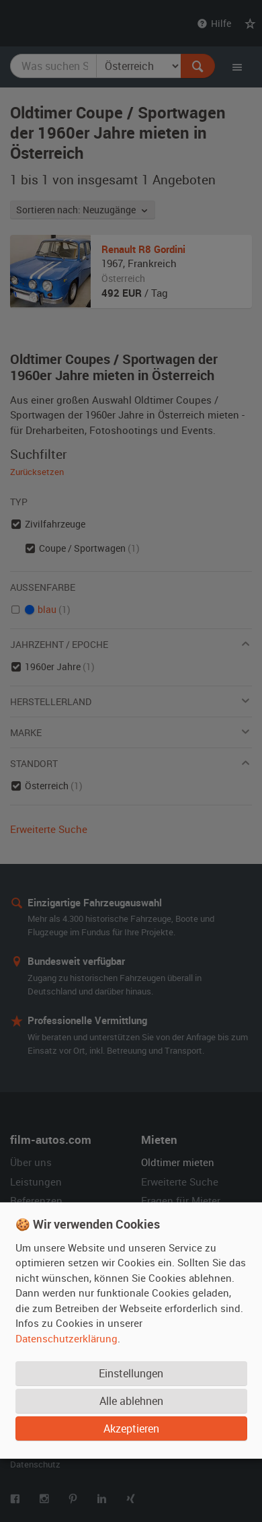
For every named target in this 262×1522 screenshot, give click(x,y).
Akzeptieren (131, 1427)
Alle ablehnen (131, 1400)
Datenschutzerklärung (66, 1337)
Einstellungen (131, 1372)
